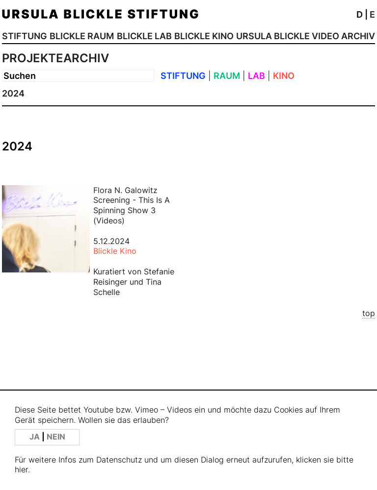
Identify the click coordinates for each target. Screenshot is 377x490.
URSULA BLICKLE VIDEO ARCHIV (305, 36)
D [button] (359, 14)
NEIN (56, 436)
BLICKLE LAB (144, 36)
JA (35, 436)
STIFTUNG (24, 36)
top (368, 313)
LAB (256, 76)
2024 (13, 93)
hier (21, 469)
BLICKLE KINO (204, 36)
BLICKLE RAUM (82, 36)
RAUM (227, 76)
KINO (284, 76)
